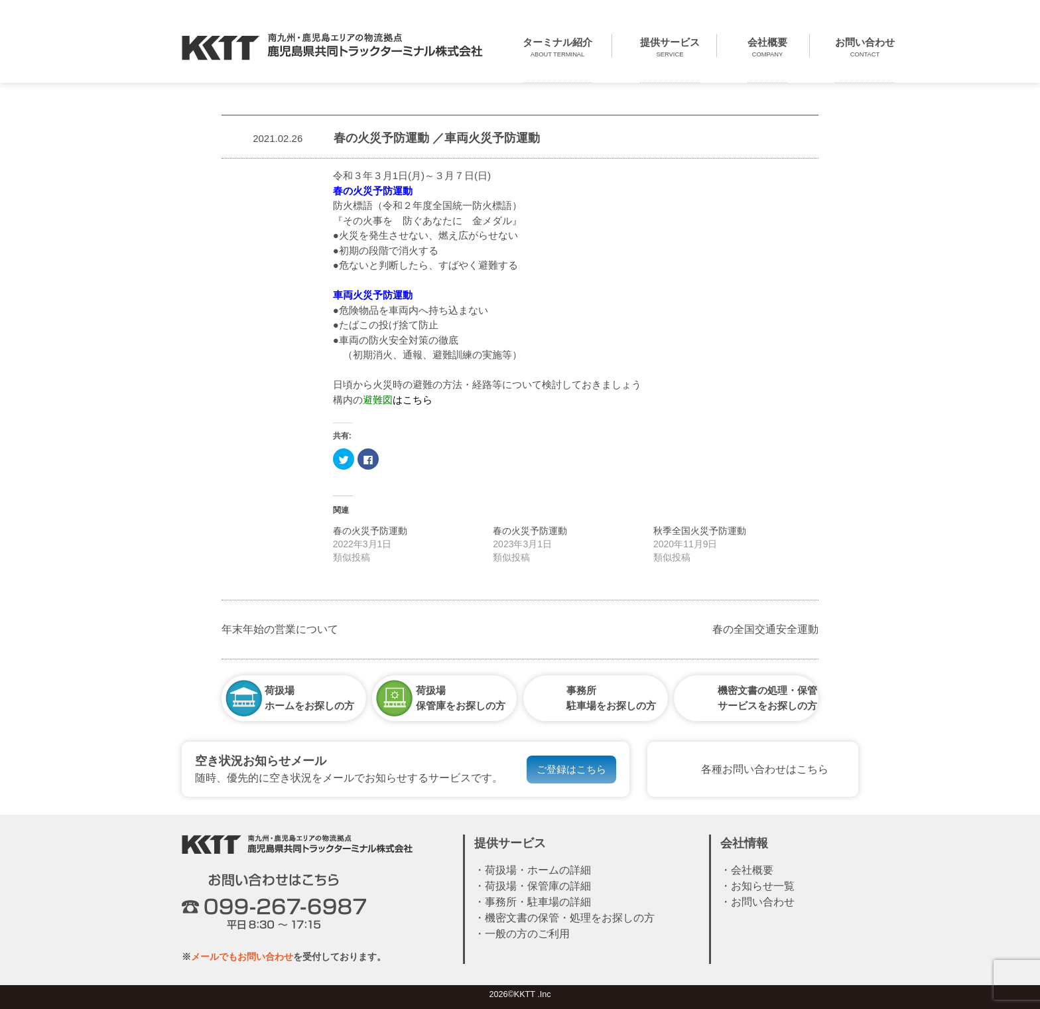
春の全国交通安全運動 (765, 629)
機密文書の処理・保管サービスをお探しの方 (767, 697)
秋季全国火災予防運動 (699, 530)
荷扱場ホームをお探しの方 (309, 697)
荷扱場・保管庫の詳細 (538, 886)
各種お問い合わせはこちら (764, 769)
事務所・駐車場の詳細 (538, 902)
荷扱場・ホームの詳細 (538, 870)
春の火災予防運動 (370, 530)
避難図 (378, 399)
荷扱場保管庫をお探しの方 (460, 697)
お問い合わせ (763, 902)
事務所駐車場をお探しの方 (611, 697)
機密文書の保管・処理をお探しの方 (570, 917)
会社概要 (752, 870)
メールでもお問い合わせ (242, 956)
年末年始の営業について (280, 629)
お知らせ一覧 (763, 886)
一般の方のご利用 (527, 933)
